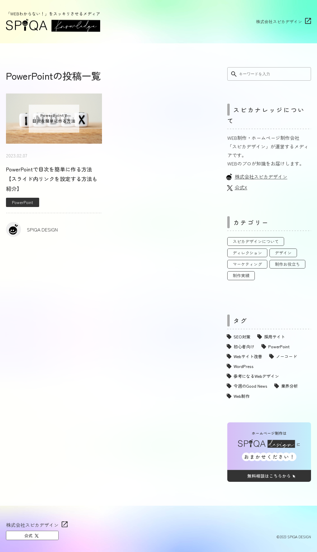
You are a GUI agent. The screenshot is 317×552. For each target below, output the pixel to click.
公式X (241, 187)
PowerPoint (22, 202)
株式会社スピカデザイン (279, 21)
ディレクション (247, 253)
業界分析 (289, 386)
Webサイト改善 (248, 356)
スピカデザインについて (256, 241)
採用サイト (274, 337)
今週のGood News (250, 386)
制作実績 (241, 275)
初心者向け (244, 346)
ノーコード (286, 356)
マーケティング (247, 264)
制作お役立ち (287, 264)
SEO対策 (242, 337)
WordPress (244, 366)
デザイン (283, 253)
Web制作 (242, 396)
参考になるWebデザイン (256, 376)
